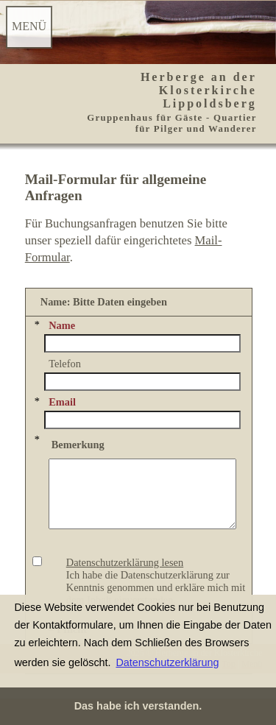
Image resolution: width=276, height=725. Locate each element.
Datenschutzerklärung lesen (124, 575)
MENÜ (29, 26)
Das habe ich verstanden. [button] (138, 706)
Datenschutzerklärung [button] (167, 662)
